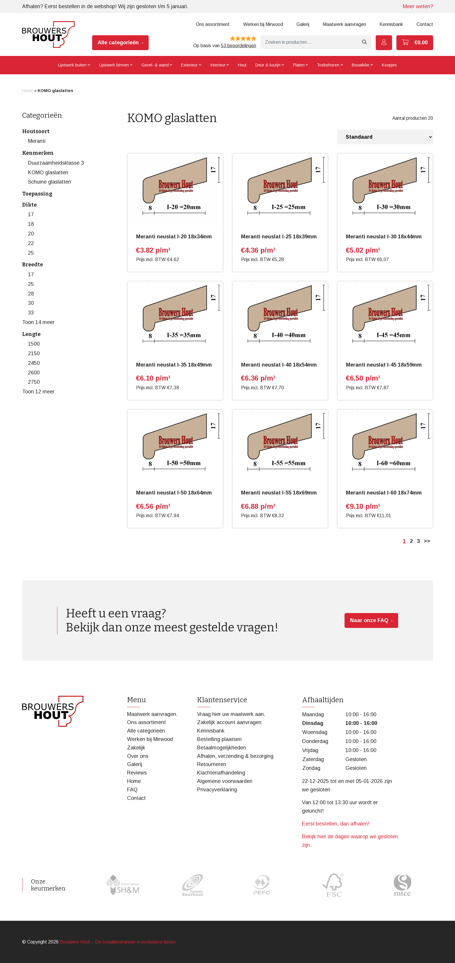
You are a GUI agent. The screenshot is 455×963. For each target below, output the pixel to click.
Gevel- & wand (155, 65)
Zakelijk (136, 748)
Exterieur (189, 65)
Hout (242, 65)
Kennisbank (391, 24)
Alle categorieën (118, 42)
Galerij (302, 24)
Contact (425, 24)
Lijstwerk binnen (114, 65)
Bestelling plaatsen (219, 739)
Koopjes (389, 65)
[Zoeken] (309, 42)
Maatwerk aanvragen (344, 24)
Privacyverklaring (217, 790)
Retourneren (211, 764)
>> (427, 541)
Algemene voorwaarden (224, 781)
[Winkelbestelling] (385, 137)
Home (27, 90)
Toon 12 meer (38, 392)
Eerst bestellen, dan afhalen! (335, 824)
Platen (299, 65)
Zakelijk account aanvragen (229, 722)
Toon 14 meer (38, 322)
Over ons (137, 756)
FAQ (132, 790)
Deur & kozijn (267, 65)
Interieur (218, 65)
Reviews (137, 773)
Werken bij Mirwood (263, 24)
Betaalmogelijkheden (221, 748)
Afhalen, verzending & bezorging (235, 756)
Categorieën (42, 115)
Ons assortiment (213, 24)
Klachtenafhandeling (221, 773)
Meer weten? (418, 6)
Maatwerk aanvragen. (152, 714)
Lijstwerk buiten (72, 65)
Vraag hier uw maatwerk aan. (231, 714)
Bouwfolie (360, 65)
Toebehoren (328, 65)
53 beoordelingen (238, 45)
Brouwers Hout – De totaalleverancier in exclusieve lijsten (117, 941)
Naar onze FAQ (369, 620)
